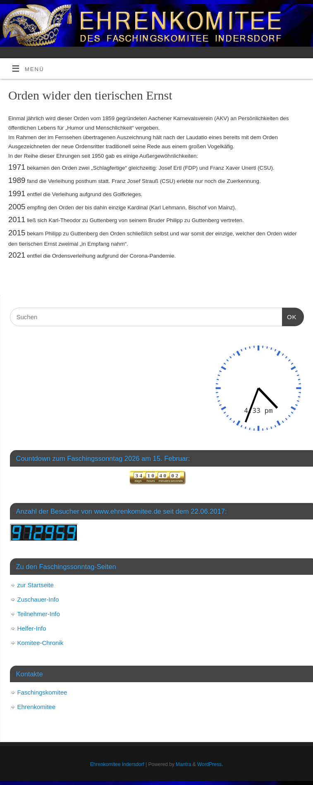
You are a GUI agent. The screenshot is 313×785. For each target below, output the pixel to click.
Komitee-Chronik (40, 642)
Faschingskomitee (42, 692)
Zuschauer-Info (38, 599)
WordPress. (210, 764)
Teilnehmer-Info (38, 613)
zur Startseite (35, 584)
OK (289, 315)
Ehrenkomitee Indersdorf (117, 764)
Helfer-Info (31, 628)
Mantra (183, 764)
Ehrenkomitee (36, 706)
